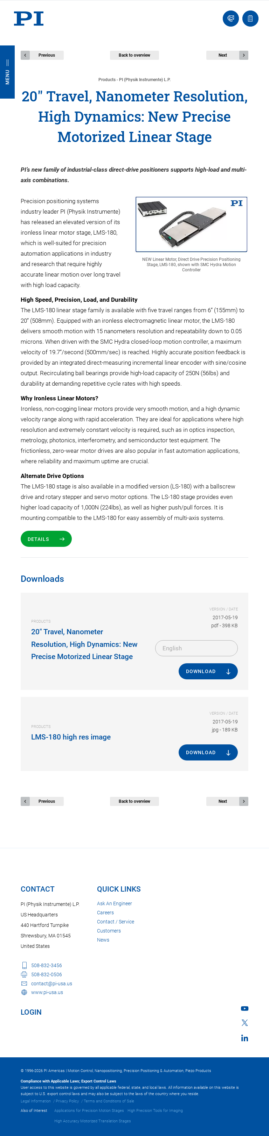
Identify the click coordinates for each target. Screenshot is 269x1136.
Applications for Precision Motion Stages (89, 1110)
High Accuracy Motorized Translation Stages (92, 1121)
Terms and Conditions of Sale (109, 1101)
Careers (105, 912)
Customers (109, 931)
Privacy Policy (67, 1101)
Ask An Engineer (114, 903)
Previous (47, 55)
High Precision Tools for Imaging (155, 1110)
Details (38, 539)
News (103, 940)
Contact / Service (115, 921)
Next (223, 55)
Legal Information (36, 1101)
